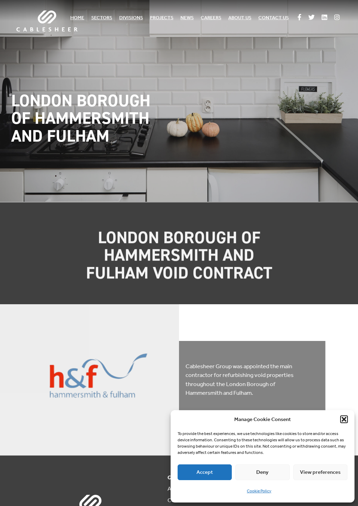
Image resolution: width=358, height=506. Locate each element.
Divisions (131, 18)
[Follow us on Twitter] (311, 17)
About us (239, 18)
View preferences (320, 472)
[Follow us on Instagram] (337, 17)
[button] (344, 419)
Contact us (273, 18)
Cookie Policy (259, 491)
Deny (262, 472)
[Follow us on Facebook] (299, 17)
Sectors (101, 18)
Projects (161, 18)
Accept (204, 472)
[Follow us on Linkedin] (324, 17)
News (187, 18)
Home (77, 18)
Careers (211, 18)
